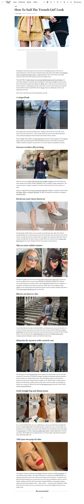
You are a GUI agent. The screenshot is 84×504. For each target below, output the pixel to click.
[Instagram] (51, 2)
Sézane (40, 473)
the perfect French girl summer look (49, 279)
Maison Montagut (34, 192)
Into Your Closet (39, 139)
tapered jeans (22, 431)
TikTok (42, 84)
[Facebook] (44, 2)
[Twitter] (54, 2)
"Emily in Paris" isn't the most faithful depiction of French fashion (44, 80)
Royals (29, 2)
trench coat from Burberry (23, 386)
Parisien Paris (33, 374)
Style (16, 6)
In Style (45, 376)
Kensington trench (46, 384)
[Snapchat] (64, 2)
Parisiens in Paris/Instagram (62, 324)
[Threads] (68, 2)
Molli (24, 192)
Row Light (18, 13)
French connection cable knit (39, 190)
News (15, 2)
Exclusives (22, 2)
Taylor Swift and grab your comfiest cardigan (40, 181)
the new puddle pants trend (41, 431)
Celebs (35, 2)
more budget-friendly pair (27, 289)
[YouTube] (47, 2)
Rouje (43, 88)
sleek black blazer (39, 334)
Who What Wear (20, 194)
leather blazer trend (57, 334)
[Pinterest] (61, 2)
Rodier (20, 192)
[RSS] (71, 2)
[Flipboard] (57, 2)
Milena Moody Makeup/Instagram (61, 469)
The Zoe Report (60, 473)
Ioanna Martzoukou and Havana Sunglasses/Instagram (56, 275)
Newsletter (77, 2)
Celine (18, 287)
